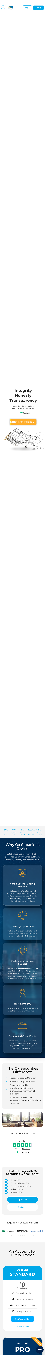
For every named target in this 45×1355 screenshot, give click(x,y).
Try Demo (22, 1207)
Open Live (22, 1199)
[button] (11, 1235)
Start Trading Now (22, 1319)
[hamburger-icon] (3, 8)
